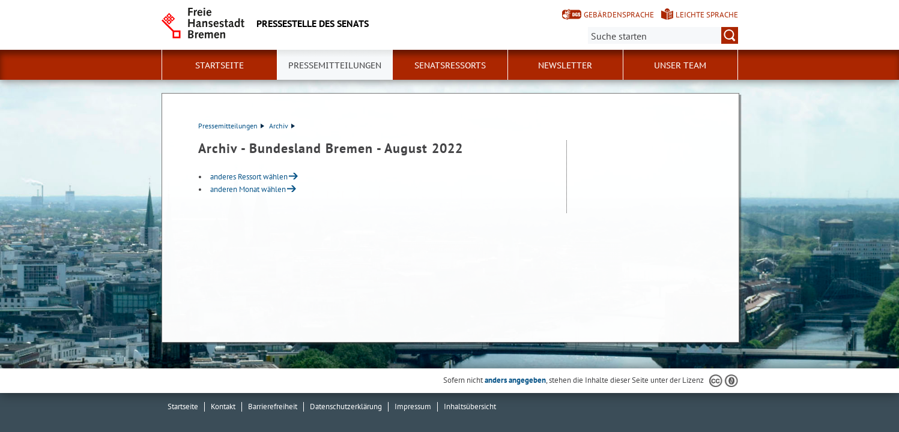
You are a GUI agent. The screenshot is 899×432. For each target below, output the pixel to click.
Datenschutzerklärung (346, 406)
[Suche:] (663, 35)
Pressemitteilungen (231, 125)
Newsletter (565, 65)
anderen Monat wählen (248, 189)
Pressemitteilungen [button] (334, 65)
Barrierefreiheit (272, 406)
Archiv (282, 125)
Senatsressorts (450, 65)
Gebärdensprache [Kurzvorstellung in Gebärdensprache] (619, 15)
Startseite (219, 65)
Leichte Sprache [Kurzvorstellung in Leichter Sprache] (707, 15)
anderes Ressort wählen (249, 177)
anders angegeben (515, 380)
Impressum (413, 406)
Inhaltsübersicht (470, 406)
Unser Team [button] (680, 65)
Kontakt (223, 406)
